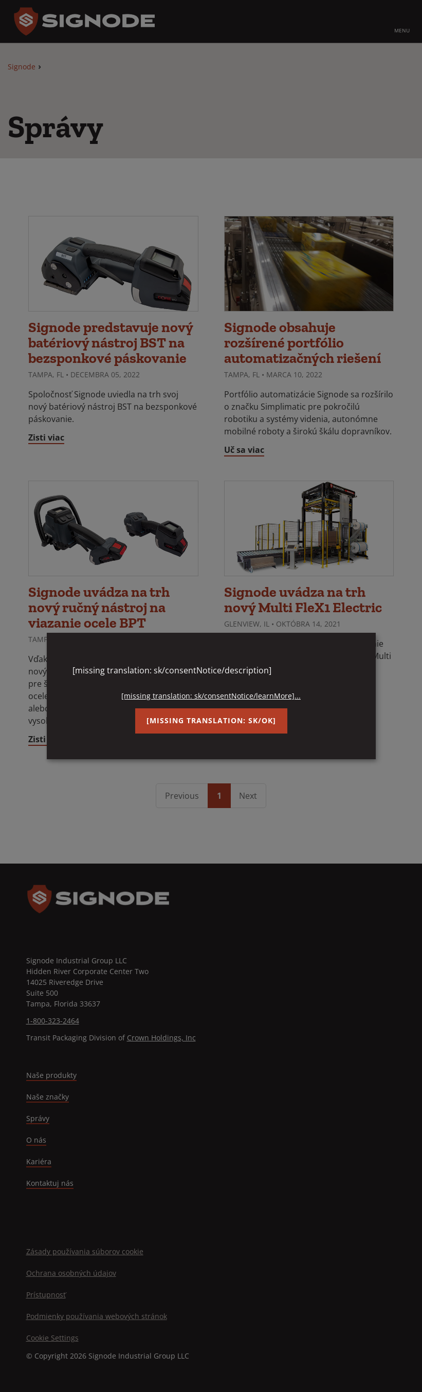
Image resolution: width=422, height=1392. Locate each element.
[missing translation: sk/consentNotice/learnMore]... (211, 696)
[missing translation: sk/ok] (211, 720)
